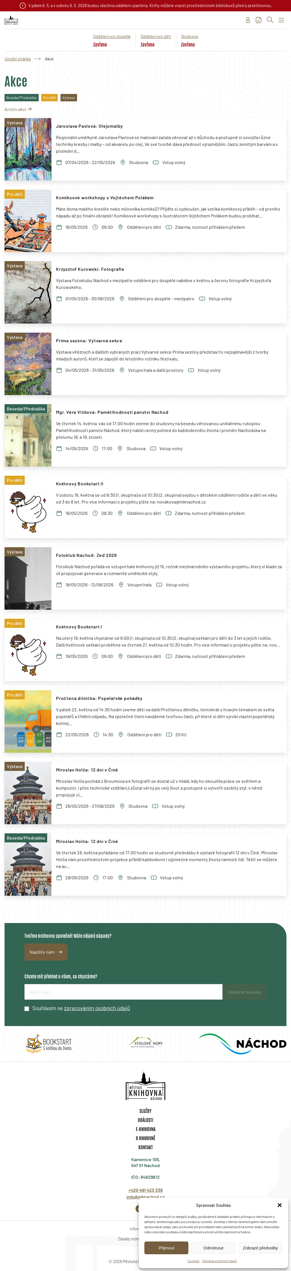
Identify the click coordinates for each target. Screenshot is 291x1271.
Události (145, 1120)
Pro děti (49, 97)
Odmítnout (213, 1247)
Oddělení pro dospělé (112, 36)
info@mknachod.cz (145, 1196)
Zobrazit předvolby (260, 1247)
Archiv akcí (15, 109)
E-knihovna (145, 1129)
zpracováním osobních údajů (97, 1008)
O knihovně (145, 1138)
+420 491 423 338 (145, 1190)
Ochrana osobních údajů (219, 1261)
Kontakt (145, 1147)
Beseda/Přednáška (21, 97)
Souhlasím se (81, 1008)
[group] (48, 1044)
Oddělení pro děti (156, 36)
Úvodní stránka (18, 58)
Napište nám (42, 952)
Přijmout (166, 1247)
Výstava (68, 97)
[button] (279, 1205)
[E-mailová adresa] (123, 992)
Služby (145, 1110)
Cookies (193, 1261)
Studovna (189, 36)
